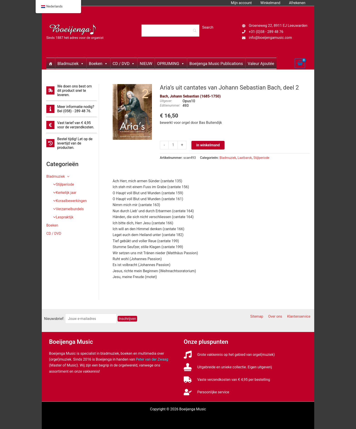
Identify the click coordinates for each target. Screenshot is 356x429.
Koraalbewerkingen (68, 201)
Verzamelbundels (67, 209)
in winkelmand (208, 145)
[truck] (227, 380)
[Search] (170, 30)
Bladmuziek (70, 63)
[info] (71, 109)
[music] (230, 355)
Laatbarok (245, 158)
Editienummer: (170, 105)
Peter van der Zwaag (152, 359)
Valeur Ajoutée (261, 63)
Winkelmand (272, 3)
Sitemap (259, 316)
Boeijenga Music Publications (216, 63)
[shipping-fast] (71, 90)
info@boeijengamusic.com (270, 37)
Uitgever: (166, 101)
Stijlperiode (62, 184)
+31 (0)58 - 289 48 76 (266, 32)
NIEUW (146, 63)
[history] (71, 143)
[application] (67, 176)
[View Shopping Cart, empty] (300, 63)
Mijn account (244, 3)
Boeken (98, 63)
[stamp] (228, 367)
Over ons (277, 316)
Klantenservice (300, 316)
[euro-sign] (71, 125)
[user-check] (207, 392)
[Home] (50, 63)
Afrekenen (298, 3)
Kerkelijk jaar (63, 193)
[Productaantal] (173, 145)
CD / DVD (124, 63)
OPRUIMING (171, 63)
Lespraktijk (62, 217)
